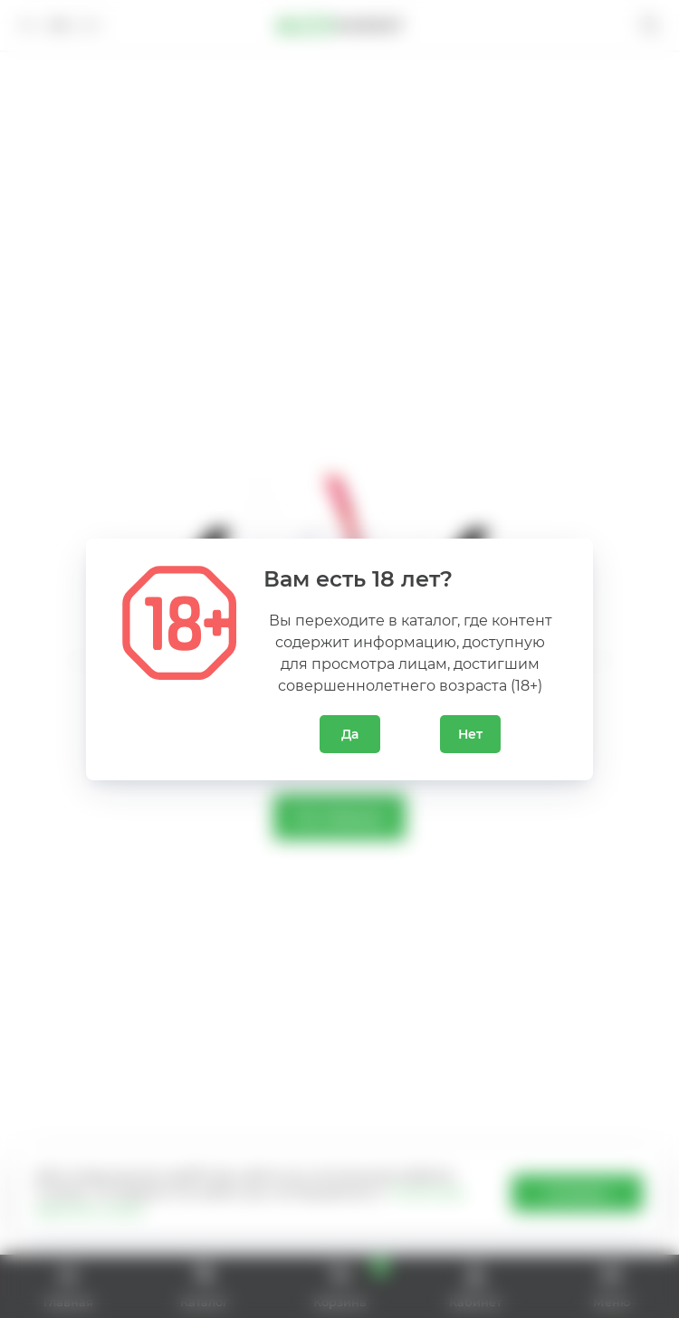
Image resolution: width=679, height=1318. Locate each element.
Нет (470, 734)
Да (350, 734)
